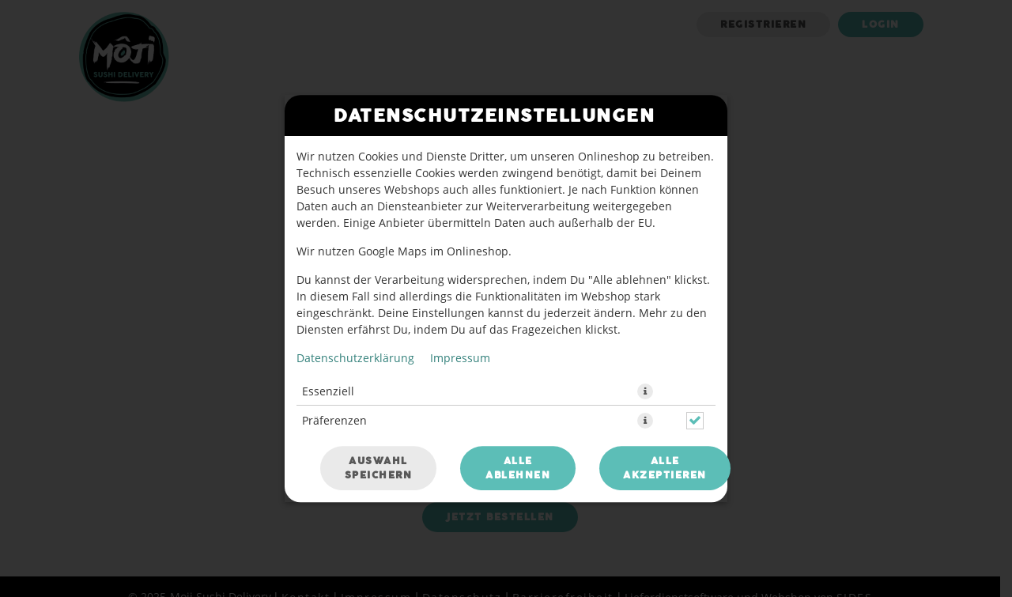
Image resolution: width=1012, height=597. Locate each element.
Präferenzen (334, 420)
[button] (645, 391)
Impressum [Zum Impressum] (460, 357)
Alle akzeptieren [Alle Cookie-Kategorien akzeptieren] (665, 468)
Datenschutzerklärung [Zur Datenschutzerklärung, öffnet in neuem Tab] (355, 357)
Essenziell (328, 391)
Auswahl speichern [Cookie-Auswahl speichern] (379, 468)
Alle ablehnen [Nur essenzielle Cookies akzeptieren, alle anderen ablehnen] (517, 468)
